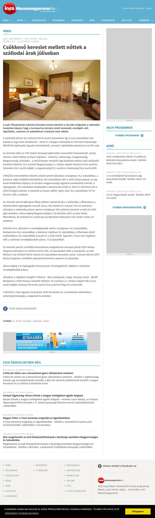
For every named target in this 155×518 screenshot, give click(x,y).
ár (13, 321)
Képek (20, 20)
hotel (18, 321)
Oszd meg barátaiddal (22, 309)
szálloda (37, 321)
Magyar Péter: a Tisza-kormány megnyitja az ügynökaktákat (36, 418)
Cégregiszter (39, 20)
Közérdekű (41, 465)
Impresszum (73, 475)
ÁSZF (69, 486)
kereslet (27, 321)
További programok (127, 135)
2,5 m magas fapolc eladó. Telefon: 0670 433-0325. (128, 196)
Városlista (58, 9)
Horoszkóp (11, 496)
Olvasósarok (108, 20)
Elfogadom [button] (138, 511)
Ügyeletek (127, 20)
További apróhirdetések (127, 207)
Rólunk (71, 481)
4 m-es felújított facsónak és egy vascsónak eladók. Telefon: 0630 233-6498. (126, 179)
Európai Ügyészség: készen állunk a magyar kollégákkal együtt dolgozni (43, 396)
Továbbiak (144, 20)
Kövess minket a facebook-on (119, 466)
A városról (42, 470)
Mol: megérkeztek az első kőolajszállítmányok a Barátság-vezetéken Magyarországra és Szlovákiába (50, 438)
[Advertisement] (116, 73)
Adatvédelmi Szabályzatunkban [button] (22, 513)
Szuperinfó (77, 20)
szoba (46, 321)
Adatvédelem (73, 470)
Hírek (6, 20)
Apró (92, 20)
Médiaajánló (73, 465)
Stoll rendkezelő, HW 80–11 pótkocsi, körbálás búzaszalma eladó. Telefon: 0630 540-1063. (126, 160)
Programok (58, 20)
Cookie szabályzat (76, 491)
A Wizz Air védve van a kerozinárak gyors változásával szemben (38, 373)
